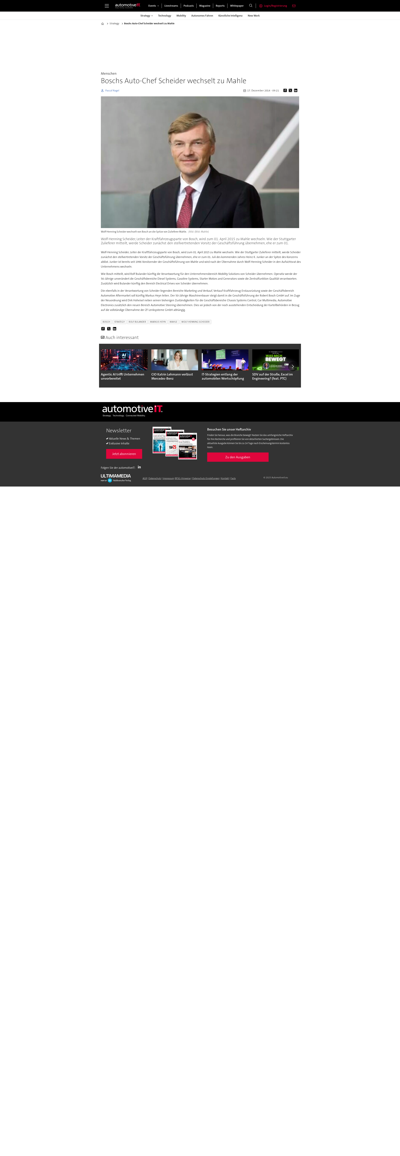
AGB (145, 478)
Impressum (168, 478)
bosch (106, 321)
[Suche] (250, 5)
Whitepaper (237, 5)
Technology (164, 15)
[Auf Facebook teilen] (285, 90)
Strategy (145, 15)
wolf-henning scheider (195, 321)
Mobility (181, 15)
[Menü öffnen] (107, 6)
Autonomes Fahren (202, 15)
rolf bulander (137, 321)
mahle (173, 321)
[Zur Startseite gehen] (128, 5)
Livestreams (171, 5)
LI (140, 467)
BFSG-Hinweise (183, 478)
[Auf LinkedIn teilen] (296, 90)
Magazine (204, 5)
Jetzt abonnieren (124, 454)
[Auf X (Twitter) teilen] (291, 90)
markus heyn (158, 321)
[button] (292, 366)
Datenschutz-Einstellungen (205, 478)
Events (152, 5)
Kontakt (225, 478)
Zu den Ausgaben (237, 457)
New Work (254, 15)
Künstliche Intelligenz (230, 15)
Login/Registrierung (275, 5)
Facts (233, 478)
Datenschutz (155, 478)
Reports (220, 5)
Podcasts (189, 5)
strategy (119, 321)
